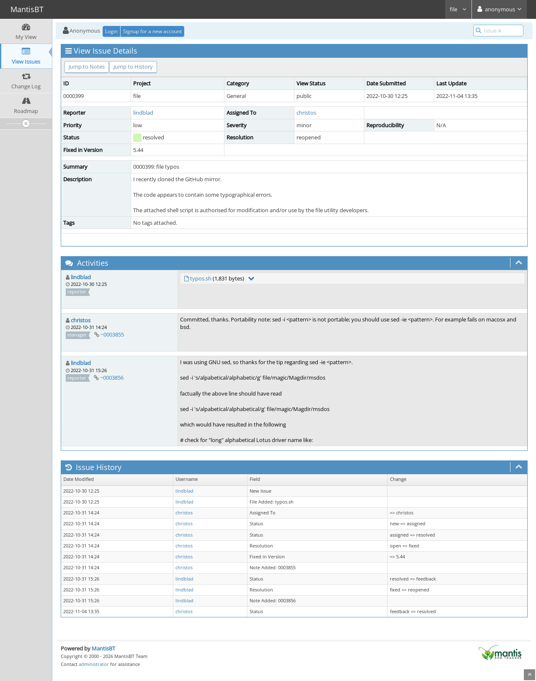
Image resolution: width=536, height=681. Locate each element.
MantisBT (103, 648)
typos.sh (200, 278)
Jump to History (133, 66)
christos (306, 112)
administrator (94, 664)
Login (111, 31)
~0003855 (112, 334)
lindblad (143, 112)
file (458, 9)
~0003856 (112, 377)
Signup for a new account (152, 31)
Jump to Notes (87, 66)
